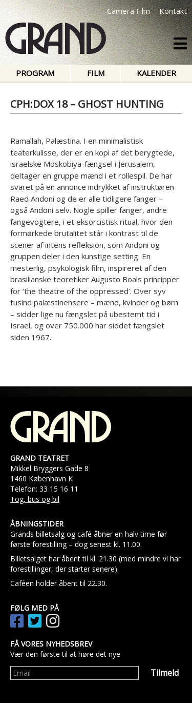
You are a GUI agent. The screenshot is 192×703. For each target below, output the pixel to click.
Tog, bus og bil (34, 499)
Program (35, 73)
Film (95, 73)
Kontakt (173, 11)
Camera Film (128, 11)
